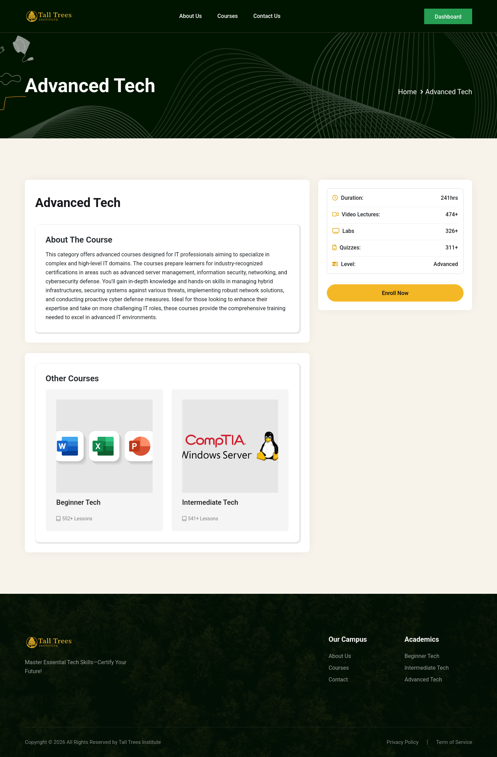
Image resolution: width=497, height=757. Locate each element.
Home (407, 92)
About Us (190, 16)
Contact (338, 679)
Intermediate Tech (210, 503)
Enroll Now (395, 293)
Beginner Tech (78, 503)
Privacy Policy (402, 742)
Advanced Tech (448, 92)
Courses (227, 16)
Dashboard (448, 16)
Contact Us (267, 16)
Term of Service (454, 742)
